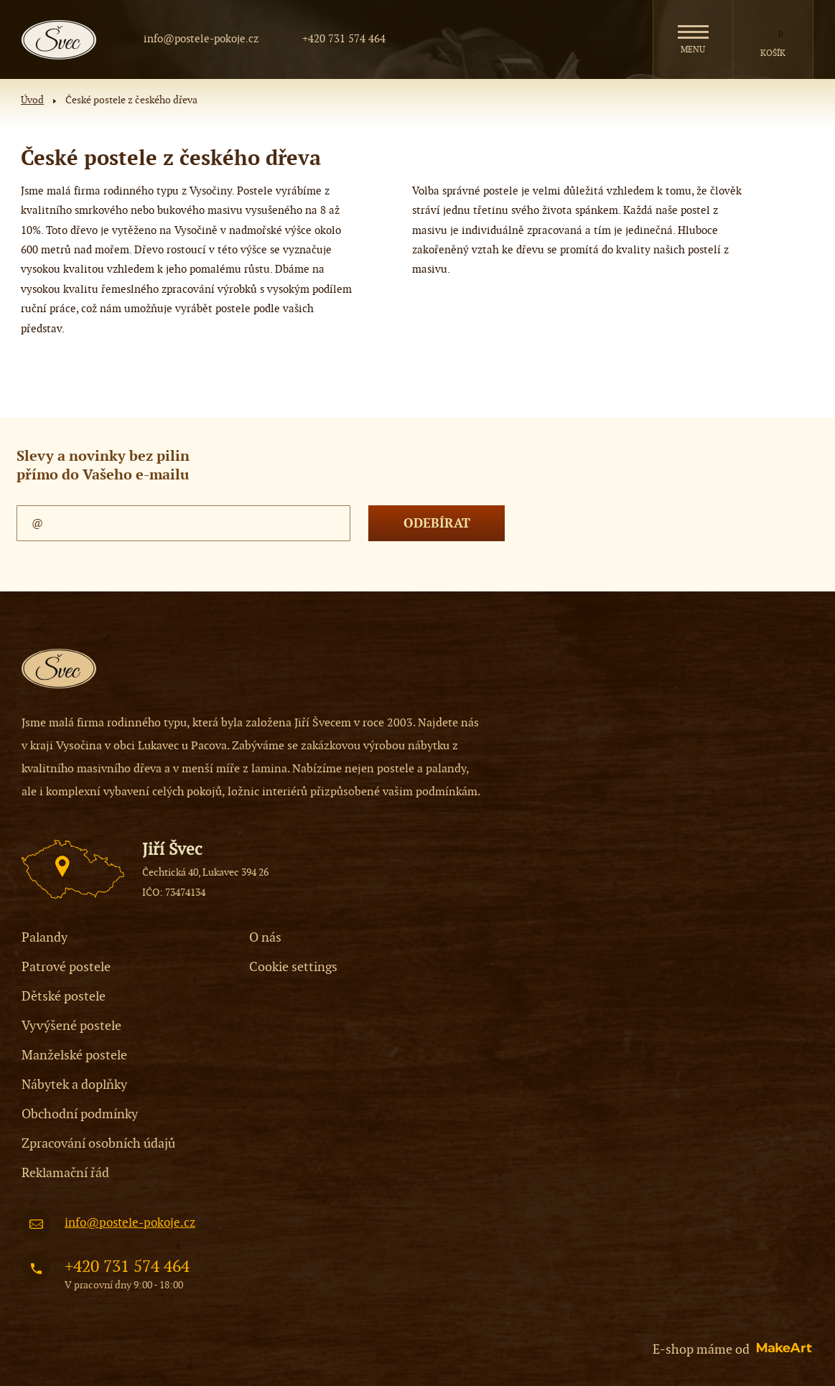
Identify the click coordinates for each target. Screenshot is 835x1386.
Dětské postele (64, 996)
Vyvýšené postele (71, 1026)
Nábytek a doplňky (74, 1084)
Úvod (32, 100)
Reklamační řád (65, 1173)
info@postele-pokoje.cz (201, 38)
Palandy (44, 937)
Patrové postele (66, 967)
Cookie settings (293, 967)
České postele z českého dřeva (131, 100)
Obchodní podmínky (80, 1114)
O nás (265, 937)
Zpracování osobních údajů (98, 1143)
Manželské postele (74, 1055)
